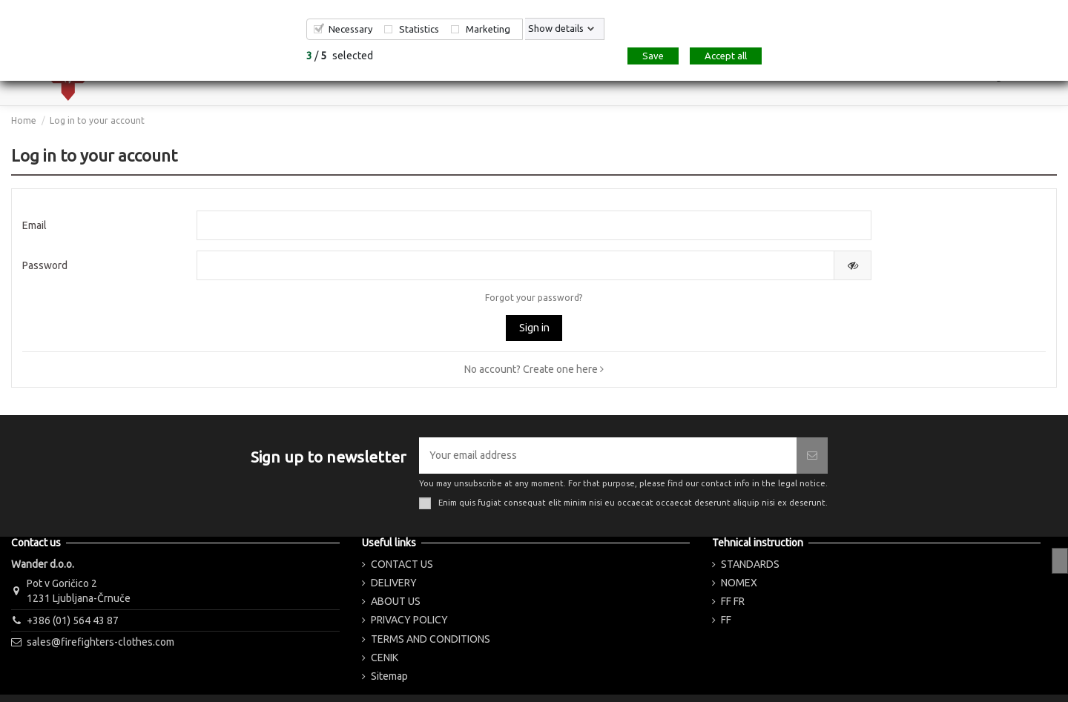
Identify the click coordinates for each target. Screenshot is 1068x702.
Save (653, 55)
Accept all (726, 55)
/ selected (339, 56)
